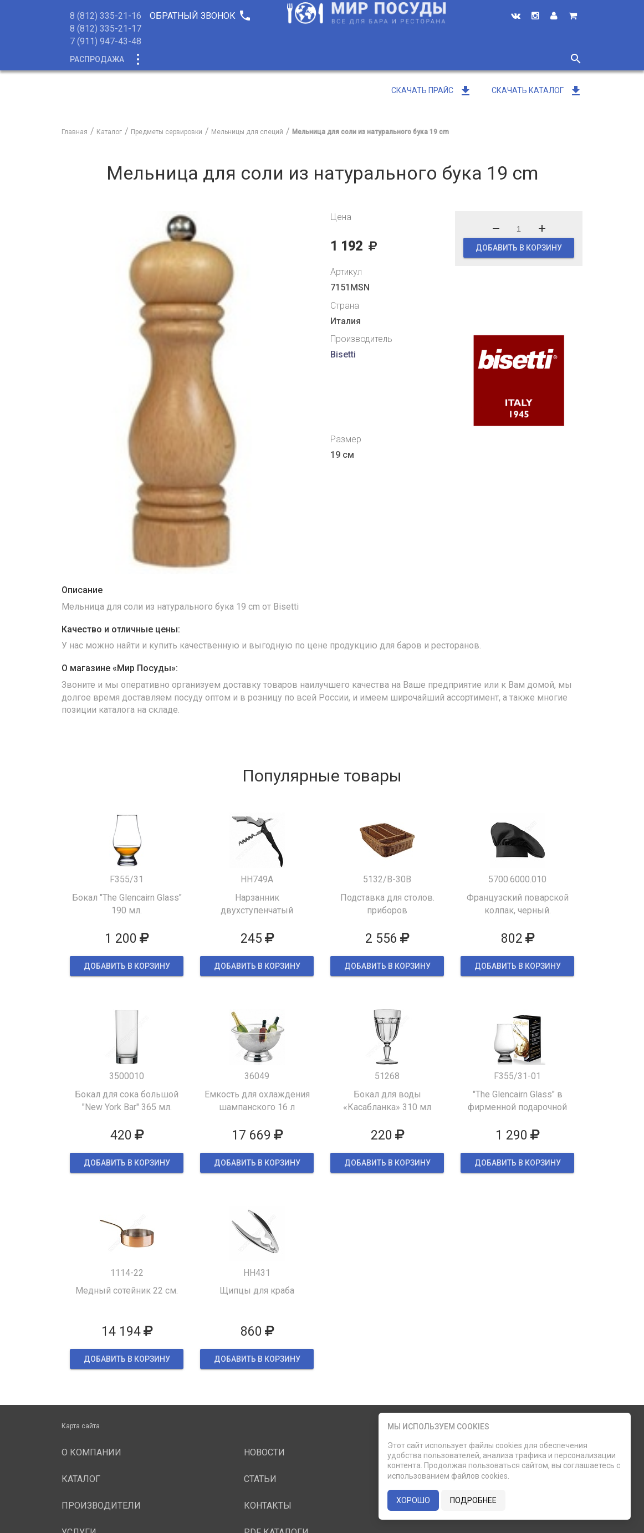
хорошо (413, 1500)
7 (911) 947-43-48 (105, 41)
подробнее (473, 1500)
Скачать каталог (537, 90)
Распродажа (97, 59)
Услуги (414, 59)
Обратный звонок (199, 16)
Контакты (268, 1505)
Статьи (260, 1479)
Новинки (210, 59)
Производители (348, 59)
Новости (464, 59)
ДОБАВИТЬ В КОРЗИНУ (519, 247)
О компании (271, 59)
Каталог (158, 59)
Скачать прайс (431, 90)
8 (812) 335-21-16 (105, 16)
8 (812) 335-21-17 (105, 28)
